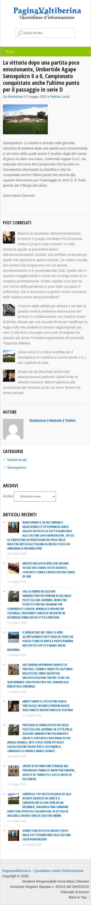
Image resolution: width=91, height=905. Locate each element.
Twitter (70, 420)
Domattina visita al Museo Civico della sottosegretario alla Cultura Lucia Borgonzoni (46, 835)
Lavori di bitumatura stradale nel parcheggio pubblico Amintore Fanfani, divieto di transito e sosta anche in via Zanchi (48, 772)
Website (55, 420)
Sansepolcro (16, 468)
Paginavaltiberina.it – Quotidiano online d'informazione (43, 871)
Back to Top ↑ (79, 897)
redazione (15, 96)
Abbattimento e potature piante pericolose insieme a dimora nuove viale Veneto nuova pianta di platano (47, 705)
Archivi (8, 496)
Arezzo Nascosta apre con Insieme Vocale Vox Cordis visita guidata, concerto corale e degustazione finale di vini (48, 569)
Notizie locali (60, 96)
